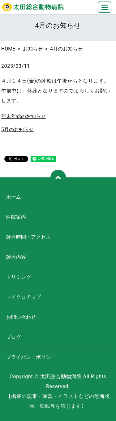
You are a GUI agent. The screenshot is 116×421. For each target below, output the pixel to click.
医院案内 (16, 217)
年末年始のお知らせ (23, 116)
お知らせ (33, 49)
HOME (8, 49)
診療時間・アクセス (28, 237)
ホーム (13, 197)
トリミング (18, 277)
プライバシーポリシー (31, 357)
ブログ (13, 337)
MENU (104, 10)
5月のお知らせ (17, 129)
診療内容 (16, 257)
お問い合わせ (21, 317)
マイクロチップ (23, 297)
